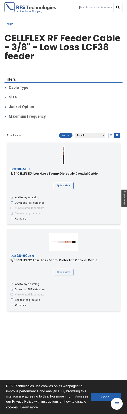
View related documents (27, 207)
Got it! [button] (105, 397)
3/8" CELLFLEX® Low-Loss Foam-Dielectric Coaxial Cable (54, 171)
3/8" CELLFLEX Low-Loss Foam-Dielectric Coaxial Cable (53, 258)
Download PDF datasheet (27, 202)
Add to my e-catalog (24, 197)
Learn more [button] (29, 407)
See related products (25, 213)
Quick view (63, 185)
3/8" (10, 24)
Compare (65, 135)
